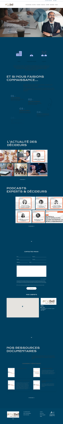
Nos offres (34, 4)
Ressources (43, 4)
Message (18, 264)
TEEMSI (41, 416)
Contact (56, 4)
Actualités (47, 4)
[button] (23, 307)
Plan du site (42, 413)
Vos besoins (38, 4)
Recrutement (52, 4)
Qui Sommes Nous (28, 4)
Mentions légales (42, 414)
